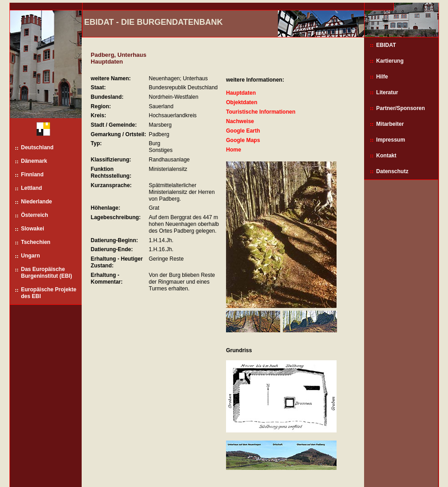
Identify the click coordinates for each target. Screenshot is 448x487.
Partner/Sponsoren (400, 108)
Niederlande (36, 201)
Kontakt (386, 155)
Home (233, 150)
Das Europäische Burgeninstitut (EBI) (46, 272)
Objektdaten (241, 102)
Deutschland (37, 147)
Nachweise (240, 121)
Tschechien (36, 242)
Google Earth (243, 131)
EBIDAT (386, 45)
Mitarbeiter (390, 124)
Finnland (32, 174)
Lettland (31, 188)
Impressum (390, 140)
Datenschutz (392, 171)
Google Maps (243, 140)
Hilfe (382, 77)
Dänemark (34, 161)
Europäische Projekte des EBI (49, 292)
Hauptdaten (241, 93)
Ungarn (30, 256)
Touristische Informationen (261, 112)
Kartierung (390, 61)
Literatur (387, 92)
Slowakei (32, 228)
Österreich (34, 215)
